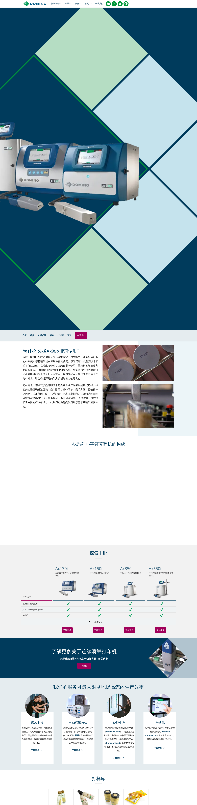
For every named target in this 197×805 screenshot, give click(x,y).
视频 (32, 335)
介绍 (24, 335)
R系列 (76, 735)
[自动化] (160, 722)
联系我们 (99, 3)
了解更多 (67, 630)
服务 (78, 3)
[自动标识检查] (78, 722)
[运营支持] (37, 722)
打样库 (61, 335)
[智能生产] (119, 722)
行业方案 (56, 3)
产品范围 (42, 335)
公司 (88, 3)
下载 (69, 335)
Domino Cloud (113, 731)
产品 (68, 3)
